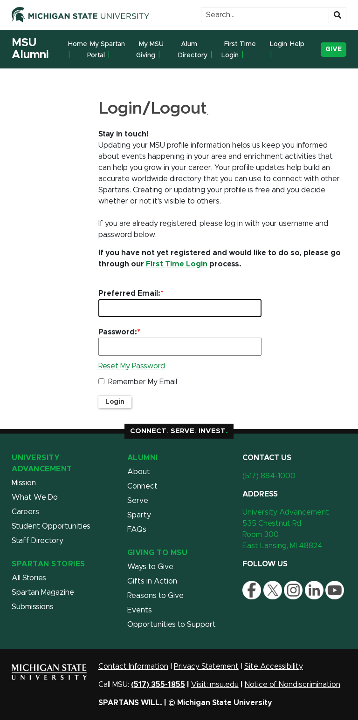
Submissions (33, 607)
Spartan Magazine (43, 592)
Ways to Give (150, 567)
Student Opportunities (51, 526)
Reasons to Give (155, 595)
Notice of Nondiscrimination (292, 684)
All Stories (29, 578)
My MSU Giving (150, 50)
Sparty (139, 515)
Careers (25, 512)
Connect (142, 486)
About (138, 471)
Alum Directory (192, 50)
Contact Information (133, 666)
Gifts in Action (152, 581)
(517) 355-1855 (158, 684)
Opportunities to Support (171, 624)
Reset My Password (131, 366)
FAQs (136, 529)
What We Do (35, 497)
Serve (137, 500)
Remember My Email (142, 382)
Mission (24, 483)
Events (139, 610)
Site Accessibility (273, 666)
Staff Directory (37, 540)
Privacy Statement (206, 666)
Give (333, 49)
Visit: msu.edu (215, 684)
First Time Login (238, 50)
